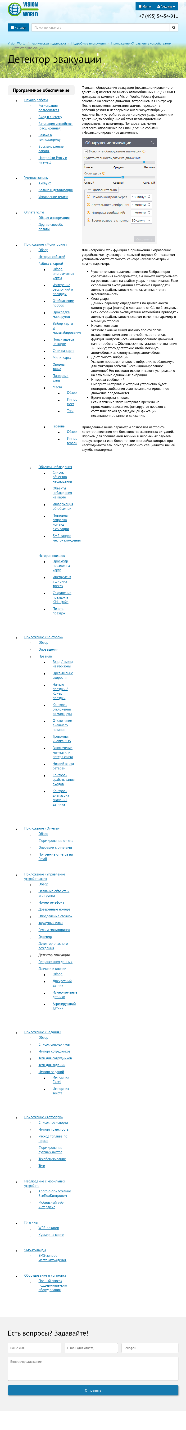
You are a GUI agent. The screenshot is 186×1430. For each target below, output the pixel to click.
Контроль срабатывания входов (64, 779)
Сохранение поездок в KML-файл (62, 597)
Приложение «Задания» (42, 1032)
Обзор (43, 250)
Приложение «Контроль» (43, 637)
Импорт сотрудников (55, 1051)
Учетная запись (36, 177)
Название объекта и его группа (54, 893)
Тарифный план (51, 923)
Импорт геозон (73, 440)
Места (57, 387)
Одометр (45, 936)
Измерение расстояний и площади (63, 289)
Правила (45, 656)
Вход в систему (50, 117)
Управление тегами (53, 197)
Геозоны (59, 426)
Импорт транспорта (54, 1129)
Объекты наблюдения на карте (62, 492)
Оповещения (49, 649)
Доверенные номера (55, 909)
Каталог (18, 27)
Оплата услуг (34, 212)
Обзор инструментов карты (63, 273)
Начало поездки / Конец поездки (60, 691)
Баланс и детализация (56, 190)
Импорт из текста (61, 1090)
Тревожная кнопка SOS (62, 738)
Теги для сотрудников (55, 1058)
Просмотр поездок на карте (61, 565)
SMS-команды (35, 1250)
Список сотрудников (54, 1044)
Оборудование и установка (45, 1275)
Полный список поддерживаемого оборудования (53, 1285)
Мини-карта (62, 357)
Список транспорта (53, 1122)
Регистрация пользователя (49, 107)
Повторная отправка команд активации (61, 522)
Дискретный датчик (62, 983)
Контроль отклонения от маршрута (62, 709)
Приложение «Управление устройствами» (141, 43)
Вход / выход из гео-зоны (63, 663)
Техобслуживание (52, 1159)
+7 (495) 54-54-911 (158, 16)
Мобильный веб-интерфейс (51, 1204)
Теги (70, 411)
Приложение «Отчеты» (41, 828)
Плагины (31, 1222)
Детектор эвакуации (54, 955)
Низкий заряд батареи (63, 765)
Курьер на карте (51, 1234)
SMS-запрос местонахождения (67, 537)
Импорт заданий (51, 1072)
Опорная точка (59, 366)
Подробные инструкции (88, 43)
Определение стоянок (56, 916)
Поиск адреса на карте (63, 341)
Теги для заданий (52, 1065)
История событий (52, 256)
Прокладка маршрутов (61, 314)
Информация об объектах (63, 506)
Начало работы (36, 100)
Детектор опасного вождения (53, 945)
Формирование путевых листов (51, 1149)
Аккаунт (45, 183)
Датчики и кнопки (52, 968)
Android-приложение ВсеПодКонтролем (55, 1193)
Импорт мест (73, 401)
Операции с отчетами (55, 847)
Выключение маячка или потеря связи (63, 752)
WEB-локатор (49, 1228)
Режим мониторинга (54, 930)
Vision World (17, 43)
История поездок (52, 555)
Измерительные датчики (65, 994)
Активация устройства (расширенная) (56, 125)
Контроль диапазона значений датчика (61, 798)
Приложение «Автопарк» (43, 1117)
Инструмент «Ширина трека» (62, 581)
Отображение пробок (63, 302)
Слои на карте (63, 350)
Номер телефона (51, 902)
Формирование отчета (56, 840)
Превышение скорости (63, 675)
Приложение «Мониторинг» (45, 244)
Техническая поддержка (48, 43)
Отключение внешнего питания (62, 725)
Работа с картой (51, 263)
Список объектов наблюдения (62, 477)
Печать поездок (59, 610)
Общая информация (54, 217)
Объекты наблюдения (55, 467)
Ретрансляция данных (56, 961)
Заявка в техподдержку (50, 137)
